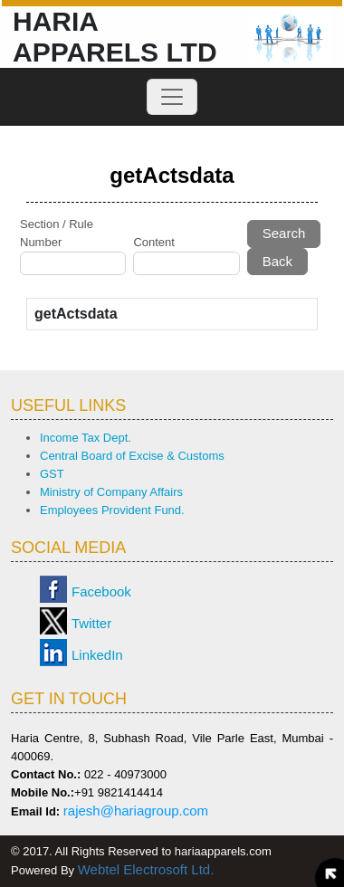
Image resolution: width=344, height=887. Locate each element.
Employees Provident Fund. (112, 510)
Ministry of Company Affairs (111, 492)
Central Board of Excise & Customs (132, 456)
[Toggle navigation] (172, 97)
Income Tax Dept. (85, 437)
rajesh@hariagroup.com (135, 810)
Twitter (91, 623)
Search (284, 233)
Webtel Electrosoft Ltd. (146, 869)
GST (52, 474)
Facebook (101, 591)
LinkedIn (97, 655)
